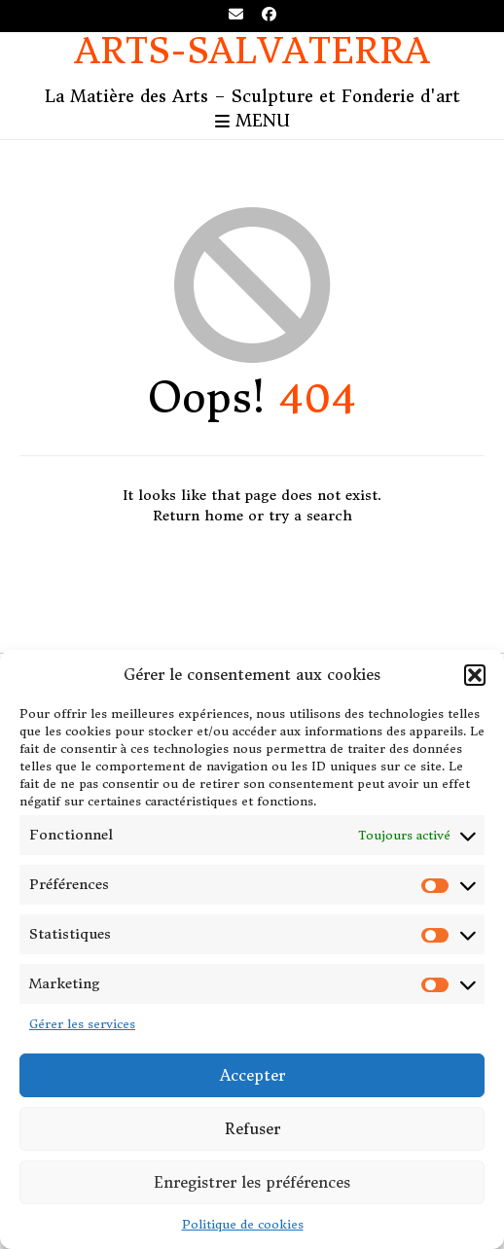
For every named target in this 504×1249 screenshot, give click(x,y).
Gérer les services (82, 1024)
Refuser (252, 1129)
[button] (475, 675)
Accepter (252, 1075)
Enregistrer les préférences (252, 1182)
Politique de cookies (243, 1224)
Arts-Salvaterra (252, 52)
